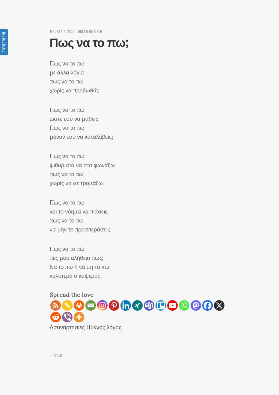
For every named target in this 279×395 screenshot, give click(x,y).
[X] (219, 305)
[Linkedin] (125, 305)
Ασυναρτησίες (67, 327)
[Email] (90, 305)
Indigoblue (4, 42)
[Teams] (149, 305)
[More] (79, 317)
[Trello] (161, 305)
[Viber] (67, 317)
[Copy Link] (67, 305)
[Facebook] (207, 305)
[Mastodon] (196, 305)
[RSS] (55, 305)
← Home (56, 355)
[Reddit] (55, 317)
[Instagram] (102, 305)
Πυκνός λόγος (103, 327)
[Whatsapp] (184, 305)
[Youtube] (172, 305)
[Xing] (137, 305)
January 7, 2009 (62, 31)
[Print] (79, 305)
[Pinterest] (114, 305)
